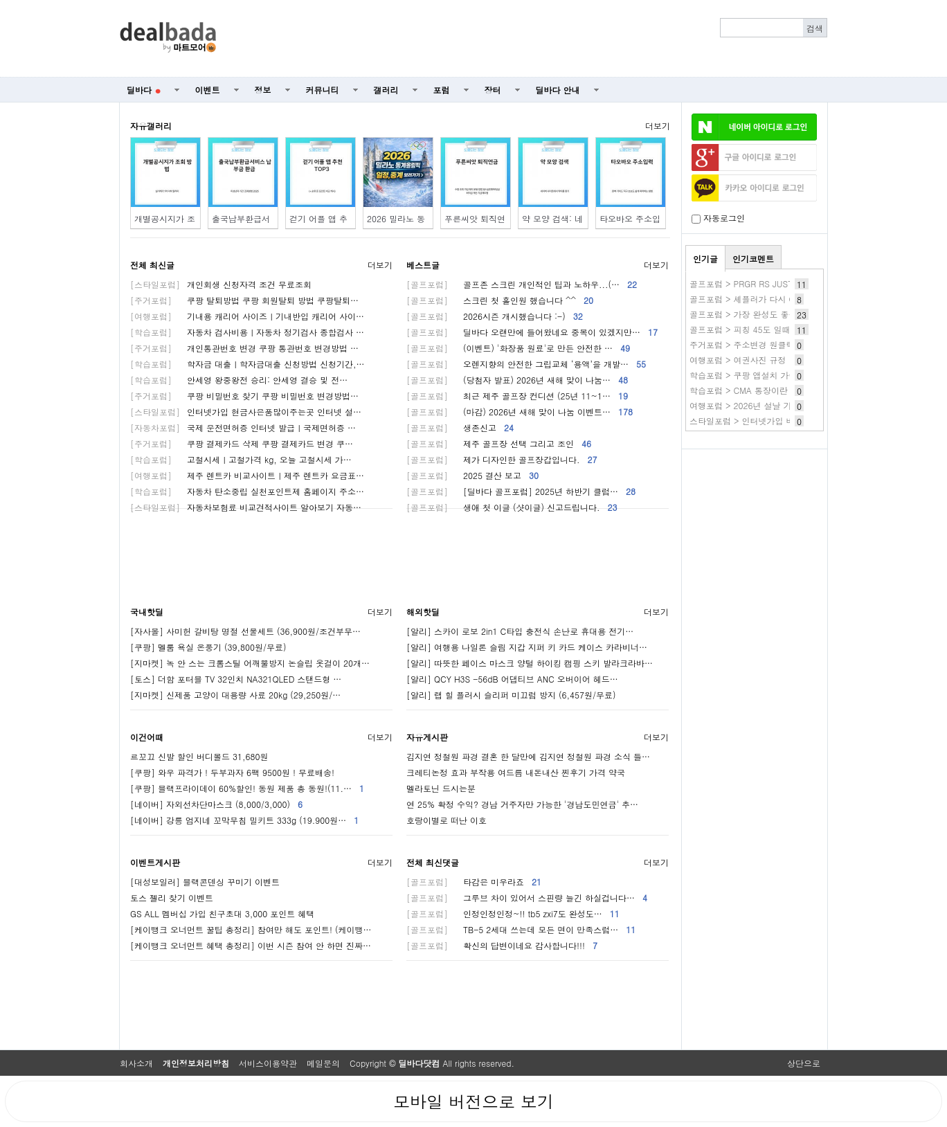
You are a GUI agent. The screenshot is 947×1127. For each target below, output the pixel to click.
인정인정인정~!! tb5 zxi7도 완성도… (513, 913)
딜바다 (144, 90)
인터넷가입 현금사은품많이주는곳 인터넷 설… (245, 411)
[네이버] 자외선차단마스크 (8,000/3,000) (216, 804)
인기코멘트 (753, 258)
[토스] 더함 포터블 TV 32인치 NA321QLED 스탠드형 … (235, 679)
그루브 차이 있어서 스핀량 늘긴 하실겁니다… (526, 897)
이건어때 (146, 737)
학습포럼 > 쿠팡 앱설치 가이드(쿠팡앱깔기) (771, 375)
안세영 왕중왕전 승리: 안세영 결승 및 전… (239, 380)
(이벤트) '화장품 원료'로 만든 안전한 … (518, 348)
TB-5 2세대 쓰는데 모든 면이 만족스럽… (520, 929)
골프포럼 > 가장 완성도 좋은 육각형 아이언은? (777, 314)
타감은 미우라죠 (473, 881)
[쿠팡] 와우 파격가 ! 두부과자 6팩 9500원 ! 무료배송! (232, 772)
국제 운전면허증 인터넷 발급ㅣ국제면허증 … (243, 427)
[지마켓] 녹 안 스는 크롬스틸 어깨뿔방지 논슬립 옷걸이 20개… (250, 663)
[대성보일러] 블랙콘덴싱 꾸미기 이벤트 (205, 881)
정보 (263, 90)
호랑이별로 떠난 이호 (446, 820)
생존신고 (460, 427)
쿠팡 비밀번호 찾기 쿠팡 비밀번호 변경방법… (244, 396)
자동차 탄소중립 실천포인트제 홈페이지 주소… (247, 491)
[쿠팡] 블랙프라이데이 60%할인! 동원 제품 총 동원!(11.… (247, 788)
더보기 (657, 126)
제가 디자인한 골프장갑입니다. (501, 459)
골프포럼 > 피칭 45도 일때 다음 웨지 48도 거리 (779, 329)
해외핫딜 (423, 611)
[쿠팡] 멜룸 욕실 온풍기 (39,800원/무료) (208, 647)
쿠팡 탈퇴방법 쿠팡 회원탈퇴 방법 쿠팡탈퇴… (244, 300)
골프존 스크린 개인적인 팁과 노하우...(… (521, 284)
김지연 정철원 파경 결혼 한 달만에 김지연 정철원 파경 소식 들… (528, 756)
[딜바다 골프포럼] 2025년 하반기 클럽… (520, 491)
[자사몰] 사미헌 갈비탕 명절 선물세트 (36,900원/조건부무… (245, 631)
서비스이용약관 (268, 1063)
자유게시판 (427, 737)
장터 (493, 90)
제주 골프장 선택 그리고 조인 (498, 443)
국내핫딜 (146, 611)
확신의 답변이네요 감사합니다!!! (501, 945)
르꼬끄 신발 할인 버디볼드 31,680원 (199, 756)
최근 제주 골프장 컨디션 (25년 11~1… (517, 396)
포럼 (441, 90)
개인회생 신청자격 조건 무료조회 (221, 284)
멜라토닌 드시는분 (441, 788)
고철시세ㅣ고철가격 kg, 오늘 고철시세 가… (241, 459)
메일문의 (323, 1063)
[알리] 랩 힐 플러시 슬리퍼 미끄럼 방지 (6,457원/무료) (511, 695)
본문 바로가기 (0, 0)
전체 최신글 (152, 265)
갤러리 (386, 90)
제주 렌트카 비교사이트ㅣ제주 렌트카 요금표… (247, 475)
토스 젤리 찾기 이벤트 (171, 897)
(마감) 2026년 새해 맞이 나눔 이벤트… (519, 411)
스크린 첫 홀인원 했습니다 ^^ (499, 300)
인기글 (705, 258)
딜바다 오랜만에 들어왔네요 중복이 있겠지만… (532, 332)
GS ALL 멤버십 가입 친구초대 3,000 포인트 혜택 (222, 913)
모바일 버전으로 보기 (473, 1101)
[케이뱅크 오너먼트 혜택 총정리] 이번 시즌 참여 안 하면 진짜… (250, 945)
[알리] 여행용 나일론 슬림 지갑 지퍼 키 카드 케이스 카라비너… (526, 647)
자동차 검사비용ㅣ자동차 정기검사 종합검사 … (247, 332)
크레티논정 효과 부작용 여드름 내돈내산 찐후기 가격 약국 (515, 772)
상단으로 (803, 1063)
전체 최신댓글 (432, 862)
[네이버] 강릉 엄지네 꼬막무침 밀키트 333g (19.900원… (244, 820)
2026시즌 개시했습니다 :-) (494, 316)
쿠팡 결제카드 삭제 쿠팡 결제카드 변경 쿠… (241, 443)
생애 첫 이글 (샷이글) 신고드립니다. (511, 507)
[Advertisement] (529, 39)
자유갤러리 (151, 126)
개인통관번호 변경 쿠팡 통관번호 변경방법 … (244, 348)
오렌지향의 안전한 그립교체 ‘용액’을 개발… (526, 364)
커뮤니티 (322, 90)
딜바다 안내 (558, 90)
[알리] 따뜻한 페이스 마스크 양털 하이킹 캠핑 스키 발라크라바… (529, 663)
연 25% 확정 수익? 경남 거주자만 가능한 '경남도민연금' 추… (522, 804)
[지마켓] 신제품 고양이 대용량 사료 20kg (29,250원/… (235, 695)
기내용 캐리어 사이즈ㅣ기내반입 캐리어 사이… (247, 316)
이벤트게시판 (155, 862)
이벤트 (207, 90)
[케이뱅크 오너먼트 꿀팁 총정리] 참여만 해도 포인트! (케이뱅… (251, 929)
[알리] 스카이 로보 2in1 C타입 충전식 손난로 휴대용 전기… (519, 631)
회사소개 (136, 1063)
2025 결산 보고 (472, 475)
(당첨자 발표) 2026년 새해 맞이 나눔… (517, 380)
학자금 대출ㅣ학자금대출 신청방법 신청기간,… (247, 364)
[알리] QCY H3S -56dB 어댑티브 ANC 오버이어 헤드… (512, 679)
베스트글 (423, 265)
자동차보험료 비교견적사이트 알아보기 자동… (245, 507)
